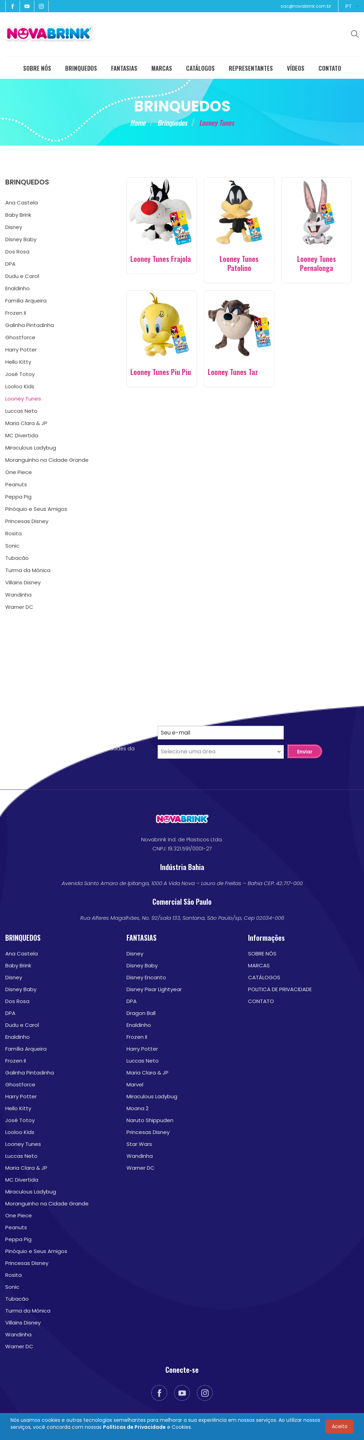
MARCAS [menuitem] (161, 68)
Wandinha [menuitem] (18, 594)
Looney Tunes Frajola (160, 258)
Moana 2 (137, 1108)
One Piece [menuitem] (18, 472)
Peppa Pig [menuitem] (18, 496)
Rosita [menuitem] (13, 533)
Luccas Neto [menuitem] (21, 411)
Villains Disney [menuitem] (23, 582)
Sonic (12, 1287)
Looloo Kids (19, 1132)
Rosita (13, 1275)
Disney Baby (20, 989)
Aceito (340, 1426)
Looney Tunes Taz (233, 371)
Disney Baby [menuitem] (20, 239)
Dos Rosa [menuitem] (17, 251)
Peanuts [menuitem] (16, 484)
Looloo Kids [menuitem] (19, 386)
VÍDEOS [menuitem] (295, 68)
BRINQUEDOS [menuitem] (81, 68)
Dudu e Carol (22, 1025)
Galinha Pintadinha (29, 1072)
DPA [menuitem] (10, 263)
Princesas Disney (26, 1263)
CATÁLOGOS (264, 977)
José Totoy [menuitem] (20, 374)
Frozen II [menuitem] (15, 312)
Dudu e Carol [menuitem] (22, 276)
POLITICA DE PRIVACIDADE (280, 989)
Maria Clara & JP (26, 1167)
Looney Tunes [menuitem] (23, 398)
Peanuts (16, 1227)
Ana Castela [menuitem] (21, 202)
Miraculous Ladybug (30, 1191)
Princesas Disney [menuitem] (26, 521)
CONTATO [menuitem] (329, 68)
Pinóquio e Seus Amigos (36, 1251)
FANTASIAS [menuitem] (124, 68)
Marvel (134, 1084)
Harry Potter (21, 1096)
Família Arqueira (26, 1048)
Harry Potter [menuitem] (21, 349)
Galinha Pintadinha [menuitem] (29, 325)
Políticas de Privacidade (134, 1427)
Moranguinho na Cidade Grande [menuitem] (47, 460)
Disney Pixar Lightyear (154, 989)
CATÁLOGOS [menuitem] (200, 68)
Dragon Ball (141, 1013)
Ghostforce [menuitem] (20, 337)
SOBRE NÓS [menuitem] (37, 68)
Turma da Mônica (27, 1310)
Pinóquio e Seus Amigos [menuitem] (36, 509)
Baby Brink (18, 965)
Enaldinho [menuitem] (17, 288)
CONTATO (261, 1001)
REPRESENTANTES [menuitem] (251, 68)
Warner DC (19, 1346)
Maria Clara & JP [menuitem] (26, 423)
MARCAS (259, 965)
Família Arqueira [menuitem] (26, 300)
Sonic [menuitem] (12, 545)
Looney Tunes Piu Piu (160, 371)
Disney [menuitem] (13, 227)
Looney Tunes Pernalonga (316, 263)
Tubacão (17, 1298)
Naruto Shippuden (149, 1120)
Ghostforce (20, 1084)
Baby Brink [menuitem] (18, 214)
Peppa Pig (18, 1239)
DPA (10, 1013)
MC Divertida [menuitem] (21, 435)
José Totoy (20, 1120)
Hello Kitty (18, 1108)
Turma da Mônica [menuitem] (27, 570)
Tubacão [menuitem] (17, 558)
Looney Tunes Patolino (239, 263)
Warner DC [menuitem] (19, 607)
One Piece (18, 1215)
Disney (13, 977)
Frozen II (15, 1060)
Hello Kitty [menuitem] (18, 362)
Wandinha (18, 1334)
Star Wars (139, 1144)
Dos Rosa (17, 1001)
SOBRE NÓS (262, 953)
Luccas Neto (21, 1156)
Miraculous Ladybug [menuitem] (30, 447)
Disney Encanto (146, 977)
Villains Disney (23, 1322)
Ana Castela (21, 953)
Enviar (305, 751)
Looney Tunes (23, 1144)
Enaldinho (17, 1037)
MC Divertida (21, 1179)
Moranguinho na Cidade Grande (47, 1203)
